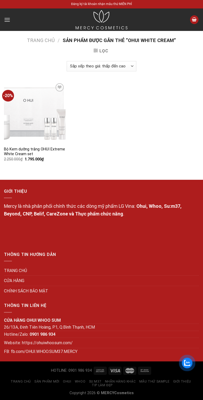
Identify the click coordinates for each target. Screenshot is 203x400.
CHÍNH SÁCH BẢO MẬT (26, 290)
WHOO (80, 381)
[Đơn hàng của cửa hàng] (101, 66)
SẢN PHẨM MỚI (46, 381)
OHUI (67, 381)
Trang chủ (41, 40)
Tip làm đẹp (102, 385)
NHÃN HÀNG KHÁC (120, 381)
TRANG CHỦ (15, 270)
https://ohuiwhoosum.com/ (47, 342)
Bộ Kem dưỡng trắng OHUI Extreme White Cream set (34, 152)
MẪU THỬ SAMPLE (154, 381)
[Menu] (7, 19)
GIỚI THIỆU (182, 381)
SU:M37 (95, 381)
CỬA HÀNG (14, 280)
